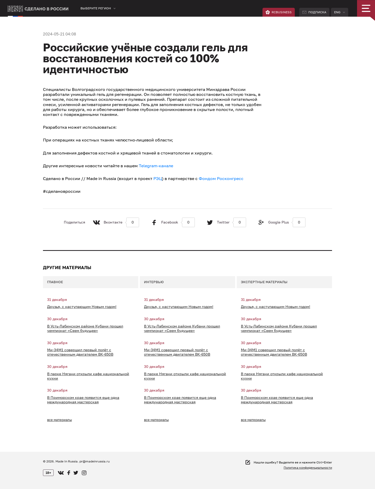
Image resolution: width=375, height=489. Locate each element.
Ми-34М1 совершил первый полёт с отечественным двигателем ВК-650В (80, 352)
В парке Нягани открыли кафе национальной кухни (88, 376)
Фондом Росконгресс (221, 178)
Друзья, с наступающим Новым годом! (81, 307)
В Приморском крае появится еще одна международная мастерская (83, 399)
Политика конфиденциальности (308, 467)
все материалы (59, 420)
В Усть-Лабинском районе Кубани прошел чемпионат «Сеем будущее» (85, 328)
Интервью (154, 282)
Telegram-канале (156, 165)
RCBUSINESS (279, 12)
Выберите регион (95, 8)
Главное (55, 282)
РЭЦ (157, 178)
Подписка (314, 12)
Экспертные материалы (264, 282)
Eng (337, 12)
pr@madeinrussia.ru (94, 461)
